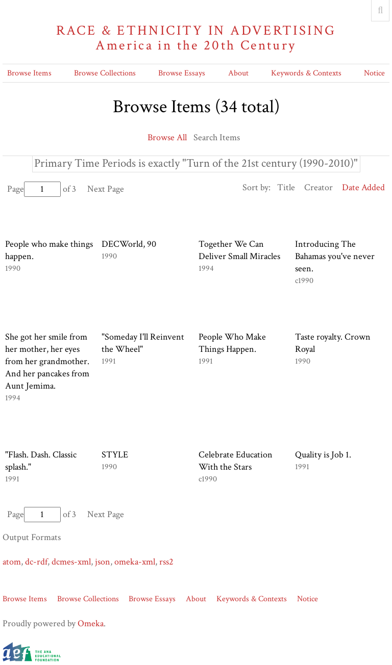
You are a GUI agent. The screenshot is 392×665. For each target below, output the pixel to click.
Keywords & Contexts (306, 73)
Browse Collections (105, 73)
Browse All (167, 137)
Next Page (105, 189)
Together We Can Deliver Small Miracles (239, 250)
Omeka (91, 623)
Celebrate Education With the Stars (236, 461)
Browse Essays (181, 73)
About (238, 73)
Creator (318, 187)
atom (12, 562)
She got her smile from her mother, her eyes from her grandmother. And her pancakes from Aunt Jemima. (47, 361)
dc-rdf (36, 562)
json (102, 562)
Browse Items (29, 73)
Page (34, 189)
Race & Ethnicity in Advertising (196, 38)
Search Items (216, 137)
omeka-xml (134, 562)
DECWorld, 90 (129, 244)
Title (286, 187)
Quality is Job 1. (323, 455)
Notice (374, 73)
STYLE (115, 455)
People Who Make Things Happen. (232, 343)
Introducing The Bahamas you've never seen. (335, 256)
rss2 (166, 562)
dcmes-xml (71, 562)
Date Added (363, 187)
